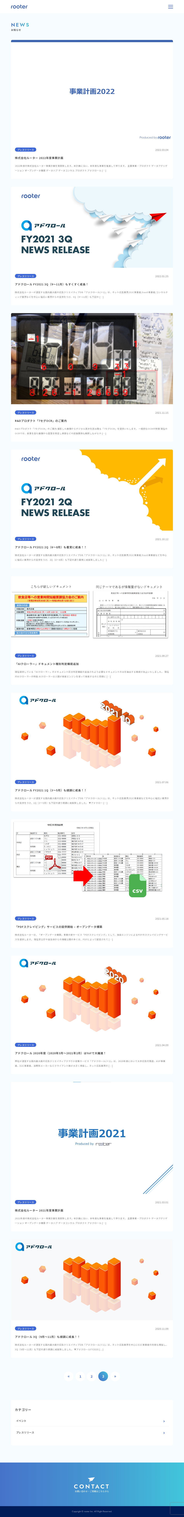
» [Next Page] (115, 1376)
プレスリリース (25, 1432)
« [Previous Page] (69, 1376)
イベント (21, 1421)
